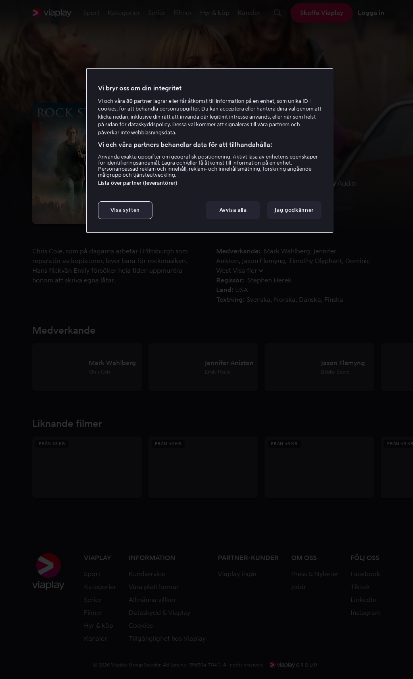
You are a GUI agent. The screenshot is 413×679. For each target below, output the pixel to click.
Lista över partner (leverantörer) (137, 183)
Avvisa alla (233, 210)
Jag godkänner (294, 210)
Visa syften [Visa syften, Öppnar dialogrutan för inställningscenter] (125, 210)
